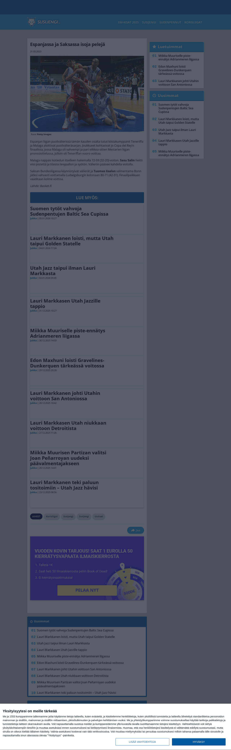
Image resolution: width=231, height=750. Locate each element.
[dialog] (115, 727)
